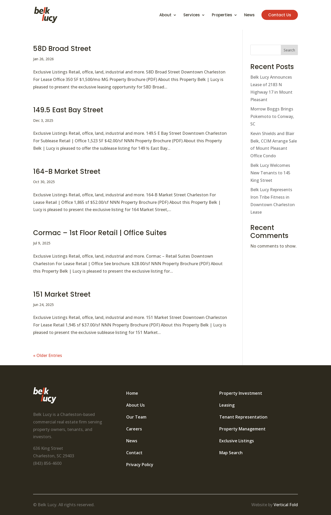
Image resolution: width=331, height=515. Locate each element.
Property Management (242, 429)
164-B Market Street (66, 171)
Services (191, 15)
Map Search (231, 453)
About (165, 15)
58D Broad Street (62, 48)
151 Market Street (62, 294)
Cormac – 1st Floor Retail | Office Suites (100, 232)
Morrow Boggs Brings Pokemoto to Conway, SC (272, 116)
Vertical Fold (286, 504)
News (249, 15)
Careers (134, 429)
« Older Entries (47, 355)
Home (132, 393)
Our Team (136, 417)
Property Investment (240, 393)
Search (289, 50)
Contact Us (279, 15)
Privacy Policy (139, 464)
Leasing (227, 405)
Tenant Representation (243, 417)
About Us (135, 405)
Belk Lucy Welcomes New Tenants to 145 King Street (270, 172)
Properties (222, 15)
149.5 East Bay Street (68, 110)
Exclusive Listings (236, 441)
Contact (134, 453)
